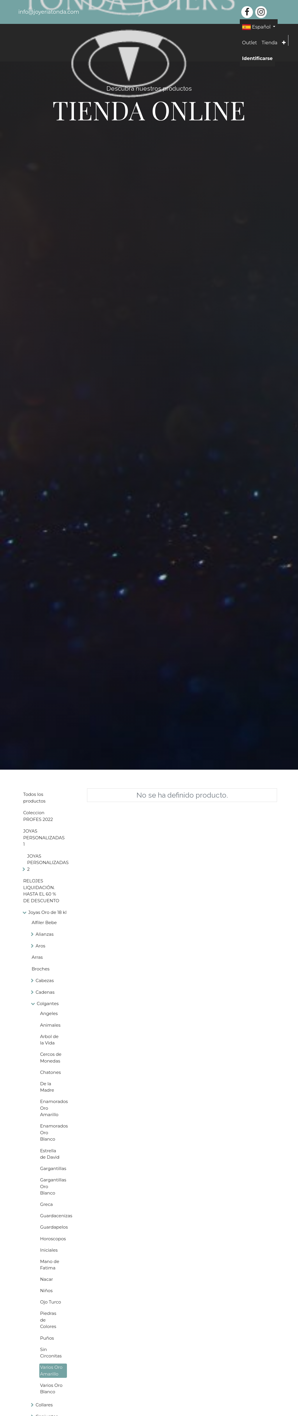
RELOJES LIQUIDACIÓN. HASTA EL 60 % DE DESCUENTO (41, 890)
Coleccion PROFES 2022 (38, 816)
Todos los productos (34, 797)
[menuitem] (249, 43)
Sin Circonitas (51, 1353)
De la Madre (47, 1087)
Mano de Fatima (49, 1265)
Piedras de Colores (48, 1320)
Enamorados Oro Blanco (53, 1132)
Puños (47, 1338)
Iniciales (49, 1250)
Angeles (49, 1013)
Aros (40, 946)
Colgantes (47, 1003)
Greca (46, 1204)
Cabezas (45, 980)
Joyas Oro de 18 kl (47, 912)
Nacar (46, 1279)
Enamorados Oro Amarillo (53, 1108)
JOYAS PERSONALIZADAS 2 (47, 862)
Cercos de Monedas (50, 1057)
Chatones (50, 1072)
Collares (44, 1405)
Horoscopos (53, 1238)
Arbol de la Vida (49, 1040)
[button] (284, 43)
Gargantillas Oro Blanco (53, 1186)
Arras (37, 957)
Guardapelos (53, 1227)
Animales (50, 1025)
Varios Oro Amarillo (51, 1370)
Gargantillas (53, 1168)
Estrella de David (50, 1154)
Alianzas (45, 934)
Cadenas (45, 992)
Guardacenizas (53, 1215)
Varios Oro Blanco (51, 1388)
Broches (40, 969)
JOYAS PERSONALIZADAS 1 (44, 837)
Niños (46, 1290)
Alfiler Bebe (44, 922)
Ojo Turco (50, 1302)
